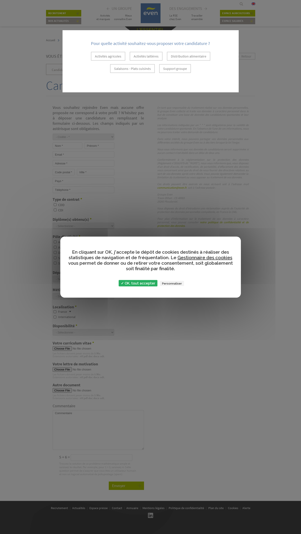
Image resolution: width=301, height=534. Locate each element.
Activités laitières (146, 56)
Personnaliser (172, 283)
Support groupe (175, 68)
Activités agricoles (108, 56)
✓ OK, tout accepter (138, 283)
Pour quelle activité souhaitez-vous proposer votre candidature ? (150, 43)
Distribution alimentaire (188, 56)
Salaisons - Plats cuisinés (132, 68)
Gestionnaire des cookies (204, 257)
